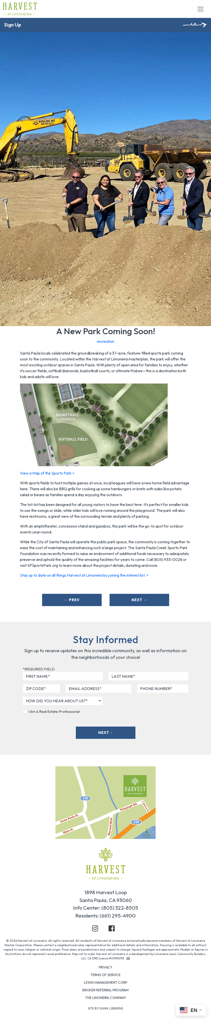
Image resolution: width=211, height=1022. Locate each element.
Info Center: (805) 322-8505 (105, 907)
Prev (72, 599)
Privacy (105, 967)
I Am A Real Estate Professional (54, 711)
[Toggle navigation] (200, 9)
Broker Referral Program (105, 990)
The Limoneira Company (105, 997)
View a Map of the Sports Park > (47, 473)
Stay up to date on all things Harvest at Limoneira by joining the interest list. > (84, 575)
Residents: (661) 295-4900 (105, 915)
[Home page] (105, 863)
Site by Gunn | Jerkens (105, 1008)
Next (139, 599)
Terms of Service (105, 975)
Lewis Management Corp (105, 982)
